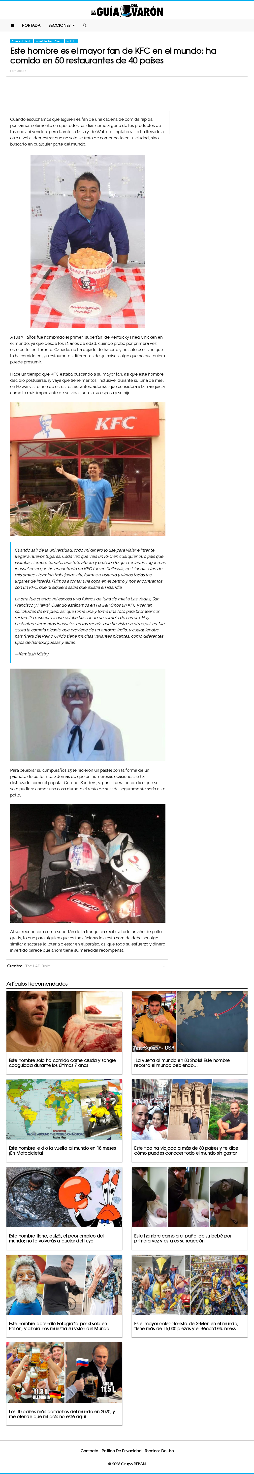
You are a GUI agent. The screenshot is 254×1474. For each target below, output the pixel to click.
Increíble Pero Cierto (49, 41)
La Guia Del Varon (127, 10)
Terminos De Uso (159, 1450)
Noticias (71, 41)
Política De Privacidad (121, 1450)
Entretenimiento (22, 41)
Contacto (89, 1450)
